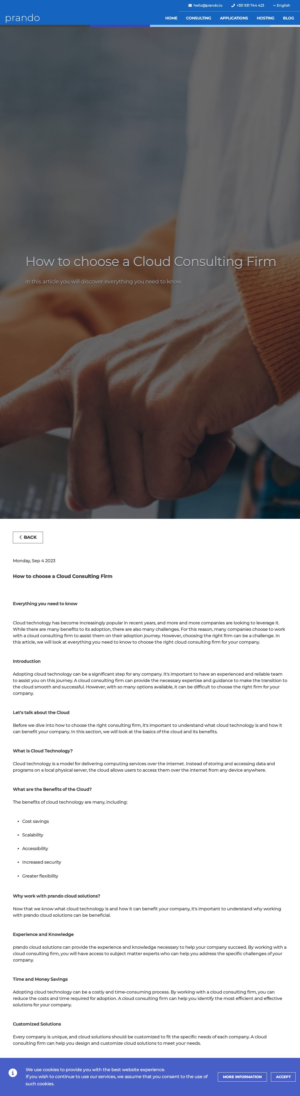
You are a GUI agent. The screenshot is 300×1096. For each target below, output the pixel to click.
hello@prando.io (205, 5)
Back (28, 537)
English (281, 5)
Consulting (198, 18)
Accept (283, 1077)
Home (171, 18)
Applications (234, 18)
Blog (288, 18)
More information (242, 1077)
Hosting (265, 18)
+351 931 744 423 (247, 5)
